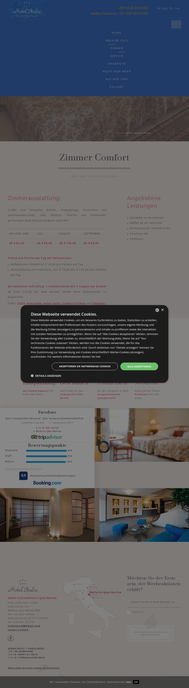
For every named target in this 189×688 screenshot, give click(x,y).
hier (128, 682)
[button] (46, 375)
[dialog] (94, 344)
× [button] (162, 309)
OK (136, 682)
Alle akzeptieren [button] (138, 366)
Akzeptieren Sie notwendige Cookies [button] (82, 366)
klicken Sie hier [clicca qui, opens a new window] (91, 356)
